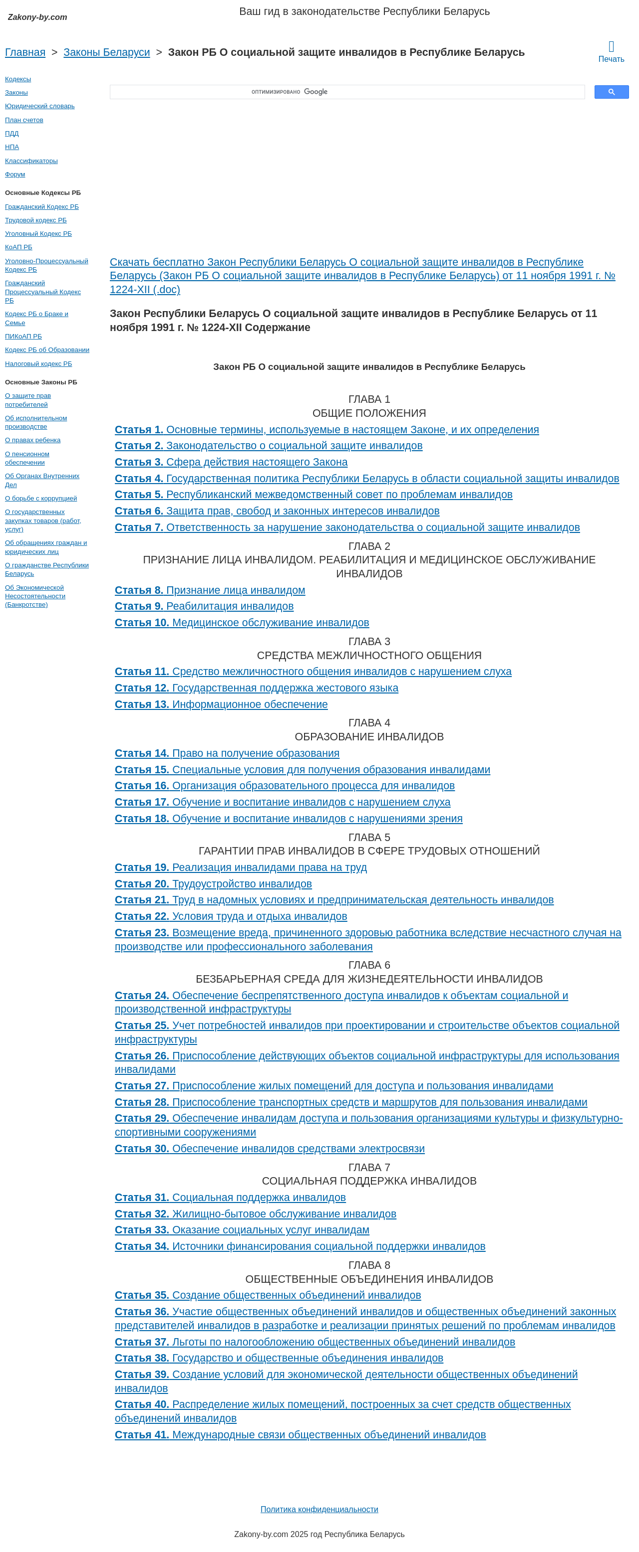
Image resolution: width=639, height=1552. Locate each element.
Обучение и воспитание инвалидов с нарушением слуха (283, 802)
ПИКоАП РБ (23, 336)
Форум (15, 174)
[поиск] (344, 92)
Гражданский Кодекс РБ (42, 206)
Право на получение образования (227, 753)
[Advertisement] (369, 181)
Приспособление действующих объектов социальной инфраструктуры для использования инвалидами (367, 1063)
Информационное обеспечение (221, 704)
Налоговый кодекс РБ (38, 363)
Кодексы (18, 79)
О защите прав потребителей (28, 400)
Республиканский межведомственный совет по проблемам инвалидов (314, 495)
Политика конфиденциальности (319, 1509)
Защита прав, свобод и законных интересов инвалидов (277, 511)
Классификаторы (31, 161)
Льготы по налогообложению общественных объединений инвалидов (315, 1342)
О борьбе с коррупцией (41, 498)
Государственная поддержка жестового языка (256, 688)
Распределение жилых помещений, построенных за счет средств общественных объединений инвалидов (343, 1411)
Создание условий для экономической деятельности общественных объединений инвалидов (346, 1381)
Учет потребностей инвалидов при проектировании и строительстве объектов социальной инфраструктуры (367, 1032)
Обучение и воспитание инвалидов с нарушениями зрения (289, 819)
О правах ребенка (32, 440)
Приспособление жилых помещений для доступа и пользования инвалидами (334, 1086)
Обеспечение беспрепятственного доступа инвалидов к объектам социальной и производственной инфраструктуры (341, 1003)
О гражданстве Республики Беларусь (47, 569)
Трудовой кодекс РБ (36, 220)
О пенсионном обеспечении (27, 458)
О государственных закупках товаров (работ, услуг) (43, 520)
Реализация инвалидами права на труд (241, 867)
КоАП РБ (18, 247)
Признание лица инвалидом (210, 590)
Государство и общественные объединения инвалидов (279, 1358)
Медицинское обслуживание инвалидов (242, 623)
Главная (25, 52)
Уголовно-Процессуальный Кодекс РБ (46, 265)
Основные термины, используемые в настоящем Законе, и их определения (327, 430)
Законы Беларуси (106, 52)
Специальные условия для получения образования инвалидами (302, 770)
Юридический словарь (40, 106)
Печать (612, 50)
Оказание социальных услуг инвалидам (242, 1230)
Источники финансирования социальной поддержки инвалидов (300, 1246)
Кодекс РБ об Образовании (47, 349)
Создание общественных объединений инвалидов (268, 1295)
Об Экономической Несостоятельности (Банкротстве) (35, 596)
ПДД (12, 133)
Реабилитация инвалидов (204, 606)
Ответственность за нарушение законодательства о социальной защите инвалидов (347, 527)
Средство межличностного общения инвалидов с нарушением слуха (313, 672)
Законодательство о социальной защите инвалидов (269, 446)
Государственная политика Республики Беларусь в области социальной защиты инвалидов (367, 479)
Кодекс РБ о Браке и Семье (36, 318)
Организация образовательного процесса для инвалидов (285, 786)
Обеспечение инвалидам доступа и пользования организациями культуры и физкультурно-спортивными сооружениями (369, 1125)
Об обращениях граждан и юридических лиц (46, 547)
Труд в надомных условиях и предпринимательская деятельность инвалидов (334, 900)
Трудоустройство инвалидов (213, 884)
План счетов (24, 120)
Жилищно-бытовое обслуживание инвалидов (255, 1214)
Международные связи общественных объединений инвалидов (300, 1435)
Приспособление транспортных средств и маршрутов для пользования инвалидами (351, 1102)
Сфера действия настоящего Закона (231, 462)
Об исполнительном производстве (36, 422)
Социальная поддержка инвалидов (230, 1198)
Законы (16, 92)
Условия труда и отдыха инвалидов (231, 916)
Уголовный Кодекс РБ (38, 233)
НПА (12, 147)
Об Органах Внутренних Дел (42, 480)
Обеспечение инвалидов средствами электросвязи (270, 1149)
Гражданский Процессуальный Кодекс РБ (43, 291)
